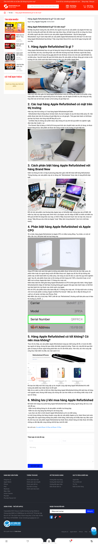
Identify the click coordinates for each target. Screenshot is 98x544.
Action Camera (8, 493)
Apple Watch (7, 482)
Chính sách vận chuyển (33, 482)
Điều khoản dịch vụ (55, 486)
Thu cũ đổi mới (77, 482)
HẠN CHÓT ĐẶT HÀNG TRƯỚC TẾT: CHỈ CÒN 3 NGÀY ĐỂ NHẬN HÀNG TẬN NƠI (20, 54)
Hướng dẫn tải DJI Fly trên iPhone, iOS (13, 30)
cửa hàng (73, 7)
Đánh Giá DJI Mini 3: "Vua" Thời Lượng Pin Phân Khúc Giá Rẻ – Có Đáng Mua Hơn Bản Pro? (20, 36)
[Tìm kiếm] (29, 6)
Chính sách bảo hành (33, 489)
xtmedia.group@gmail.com (72, 1)
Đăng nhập (85, 1)
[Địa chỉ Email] (72, 511)
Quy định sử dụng (32, 486)
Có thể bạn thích (13, 77)
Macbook (6, 489)
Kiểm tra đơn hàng (78, 486)
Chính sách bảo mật (33, 479)
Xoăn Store (82, 415)
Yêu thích (28, 541)
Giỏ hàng (70, 541)
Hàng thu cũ (7, 479)
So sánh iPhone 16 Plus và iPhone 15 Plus (48, 427)
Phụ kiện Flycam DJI (10, 498)
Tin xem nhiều (11, 19)
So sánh (92, 541)
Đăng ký (91, 1)
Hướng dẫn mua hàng (56, 479)
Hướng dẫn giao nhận (56, 484)
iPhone (6, 484)
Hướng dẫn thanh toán (56, 482)
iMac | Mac (7, 491)
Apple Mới (76, 479)
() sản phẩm (90, 7)
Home (49, 541)
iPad (5, 486)
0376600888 (14, 518)
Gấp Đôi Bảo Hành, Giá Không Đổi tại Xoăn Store (20, 65)
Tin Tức (75, 484)
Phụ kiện (6, 496)
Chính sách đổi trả (32, 484)
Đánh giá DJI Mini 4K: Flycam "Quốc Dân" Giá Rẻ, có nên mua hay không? (20, 45)
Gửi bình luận (35, 466)
